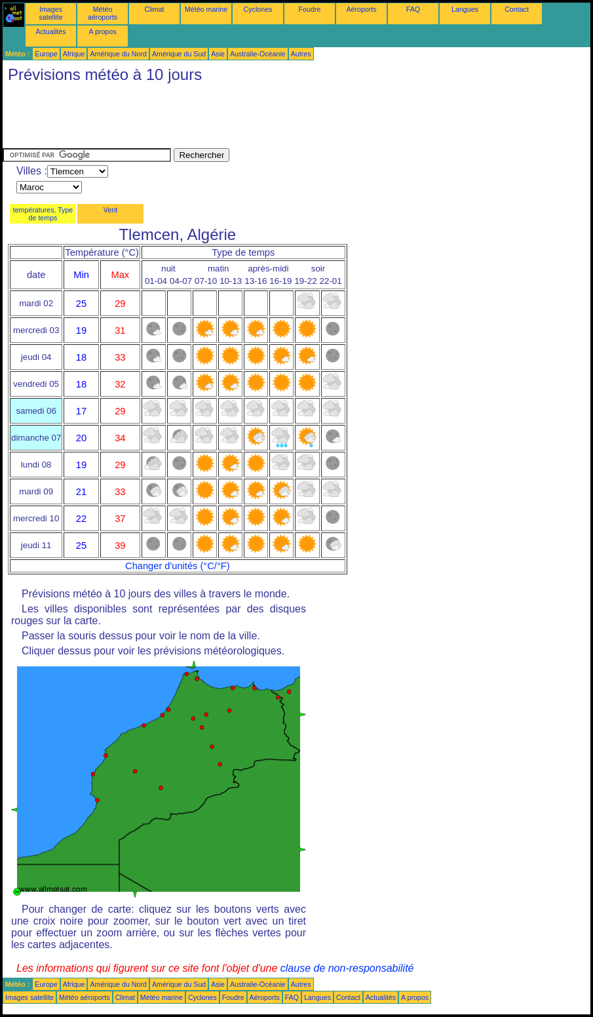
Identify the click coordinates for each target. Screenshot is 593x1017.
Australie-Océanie (258, 54)
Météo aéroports (102, 13)
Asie (218, 54)
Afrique (74, 54)
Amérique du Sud (179, 54)
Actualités (50, 31)
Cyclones (258, 9)
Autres (301, 54)
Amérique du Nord (118, 54)
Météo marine (206, 9)
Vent (110, 210)
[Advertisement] (241, 118)
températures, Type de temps (43, 214)
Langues (464, 9)
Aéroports (361, 9)
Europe (46, 54)
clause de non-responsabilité (347, 968)
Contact (517, 9)
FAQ (413, 9)
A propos (102, 31)
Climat (154, 9)
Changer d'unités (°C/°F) (177, 566)
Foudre (310, 9)
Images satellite (50, 13)
